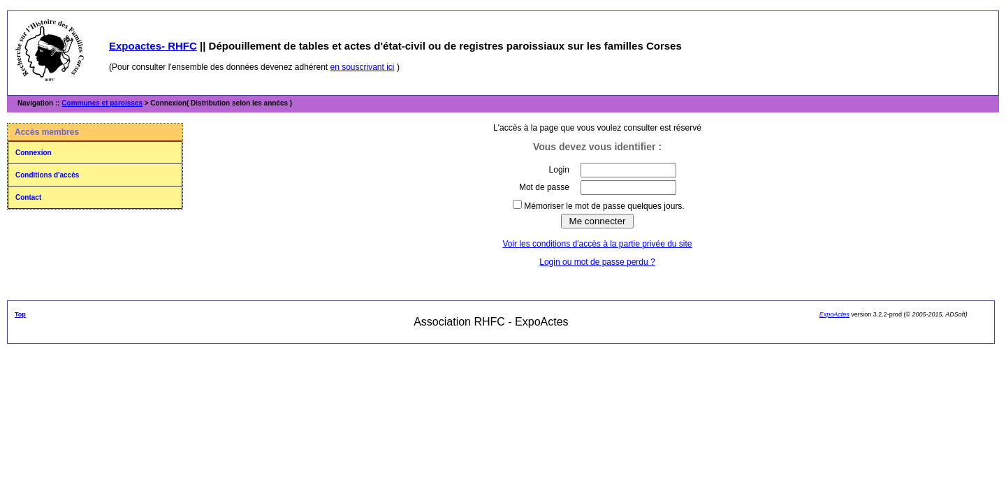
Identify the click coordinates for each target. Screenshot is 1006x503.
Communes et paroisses (102, 103)
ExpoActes (834, 314)
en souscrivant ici (362, 67)
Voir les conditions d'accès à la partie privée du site (597, 244)
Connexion (33, 152)
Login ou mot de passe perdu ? (597, 262)
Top (20, 314)
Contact (28, 197)
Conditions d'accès (47, 175)
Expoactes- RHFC (153, 46)
